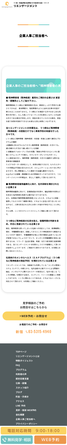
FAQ (18, 365)
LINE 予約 (20, 405)
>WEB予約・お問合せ (33, 316)
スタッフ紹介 (22, 387)
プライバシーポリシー (26, 423)
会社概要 (20, 414)
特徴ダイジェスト (24, 360)
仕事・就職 (21, 383)
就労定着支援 (22, 378)
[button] (62, 28)
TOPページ (21, 351)
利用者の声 (21, 374)
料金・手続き (22, 396)
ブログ (19, 392)
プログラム (21, 369)
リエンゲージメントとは (28, 356)
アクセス (20, 401)
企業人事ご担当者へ (25, 419)
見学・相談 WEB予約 (26, 410)
